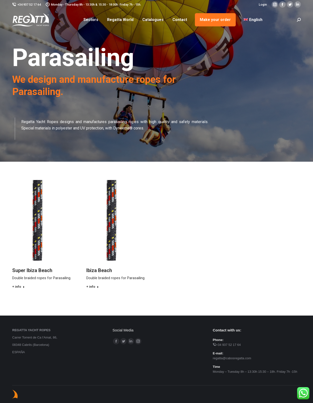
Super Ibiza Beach (32, 270)
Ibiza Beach (99, 270)
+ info (18, 286)
